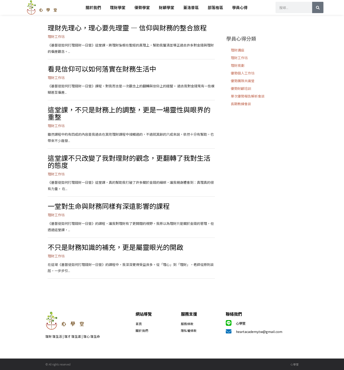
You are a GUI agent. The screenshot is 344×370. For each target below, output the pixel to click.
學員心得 (239, 7)
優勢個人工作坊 (242, 73)
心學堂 (241, 323)
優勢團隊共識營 (242, 80)
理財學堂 (117, 7)
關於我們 (93, 7)
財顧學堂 (166, 7)
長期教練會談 (241, 103)
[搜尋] (317, 7)
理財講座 (237, 50)
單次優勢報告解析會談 (248, 96)
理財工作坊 (239, 57)
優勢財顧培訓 (241, 88)
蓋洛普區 (191, 7)
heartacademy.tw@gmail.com (260, 331)
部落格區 (215, 7)
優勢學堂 (142, 7)
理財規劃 (237, 65)
